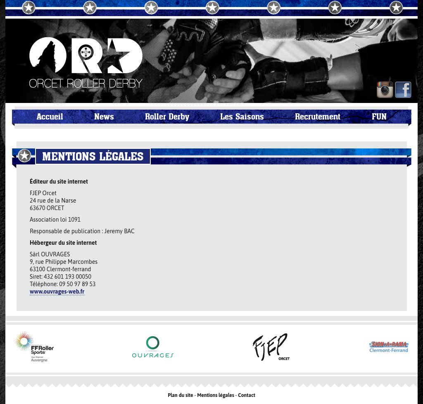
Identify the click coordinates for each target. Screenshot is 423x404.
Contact (246, 395)
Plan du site (180, 395)
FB (403, 89)
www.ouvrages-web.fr (57, 291)
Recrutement (317, 116)
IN (385, 89)
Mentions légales (215, 395)
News (104, 116)
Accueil (50, 116)
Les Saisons (242, 116)
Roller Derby (167, 116)
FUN (379, 116)
